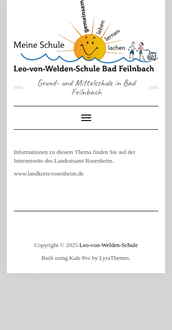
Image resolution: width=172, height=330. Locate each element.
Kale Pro (79, 257)
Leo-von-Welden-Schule (108, 245)
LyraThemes (114, 257)
